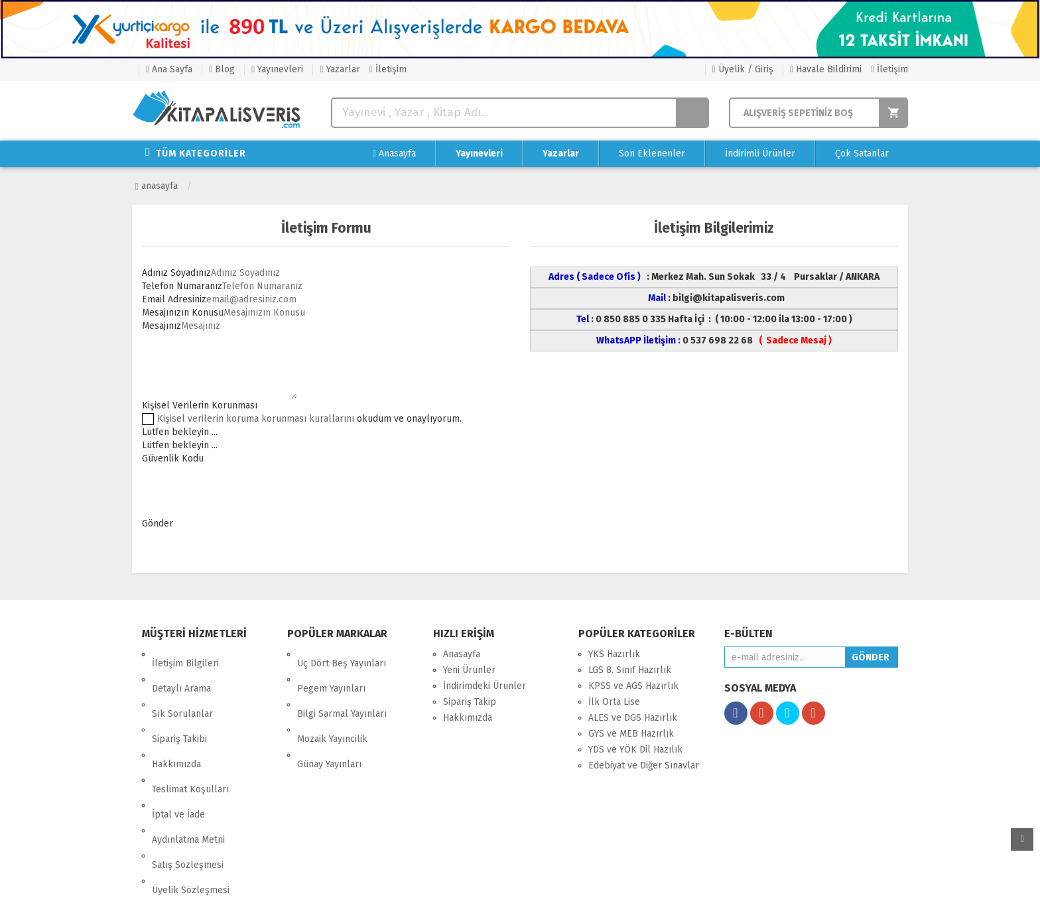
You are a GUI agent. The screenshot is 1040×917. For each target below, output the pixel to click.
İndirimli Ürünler (760, 153)
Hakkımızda (176, 717)
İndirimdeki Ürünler (484, 686)
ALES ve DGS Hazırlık (632, 717)
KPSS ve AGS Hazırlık (633, 686)
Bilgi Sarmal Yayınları (342, 686)
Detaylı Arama (181, 670)
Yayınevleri (277, 69)
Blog (222, 69)
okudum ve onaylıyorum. (309, 418)
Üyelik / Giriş (742, 69)
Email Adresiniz (174, 299)
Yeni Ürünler (469, 670)
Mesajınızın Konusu (183, 312)
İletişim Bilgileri (185, 654)
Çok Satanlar (862, 153)
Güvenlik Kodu (173, 458)
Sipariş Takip (469, 701)
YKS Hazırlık (614, 654)
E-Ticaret (506, 896)
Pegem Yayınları (331, 670)
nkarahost (462, 896)
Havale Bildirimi (826, 69)
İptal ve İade (178, 749)
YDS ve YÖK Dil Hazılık (635, 749)
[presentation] (243, 491)
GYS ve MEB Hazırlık (631, 733)
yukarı (1022, 839)
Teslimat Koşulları (190, 733)
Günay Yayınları (329, 717)
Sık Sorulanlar (182, 686)
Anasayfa (394, 153)
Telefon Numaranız (182, 286)
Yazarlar (339, 69)
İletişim (388, 69)
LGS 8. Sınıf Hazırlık (629, 670)
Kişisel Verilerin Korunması (199, 405)
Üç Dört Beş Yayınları (341, 654)
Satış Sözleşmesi (188, 781)
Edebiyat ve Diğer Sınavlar (643, 765)
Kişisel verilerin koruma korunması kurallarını (255, 418)
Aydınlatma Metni (188, 765)
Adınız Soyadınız (176, 272)
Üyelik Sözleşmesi (190, 797)
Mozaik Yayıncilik (332, 701)
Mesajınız (161, 326)
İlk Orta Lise (614, 701)
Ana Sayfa (169, 69)
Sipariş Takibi (179, 701)
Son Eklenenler (652, 153)
